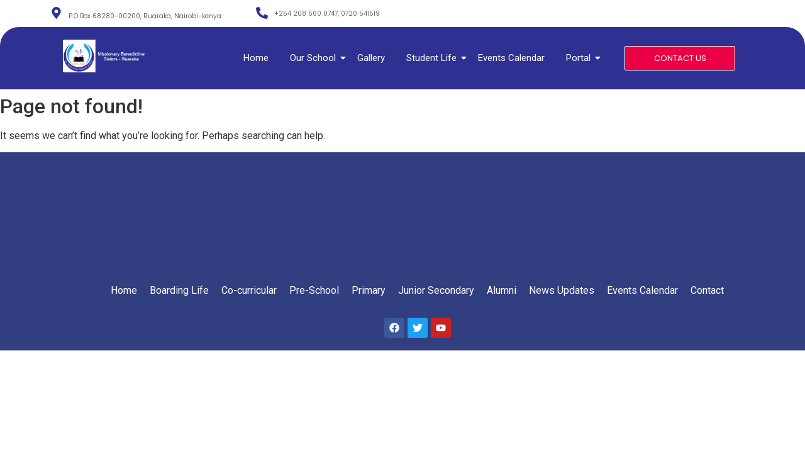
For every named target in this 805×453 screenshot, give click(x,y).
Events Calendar (511, 58)
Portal (580, 58)
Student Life (433, 58)
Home (256, 58)
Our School (315, 58)
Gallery (371, 58)
